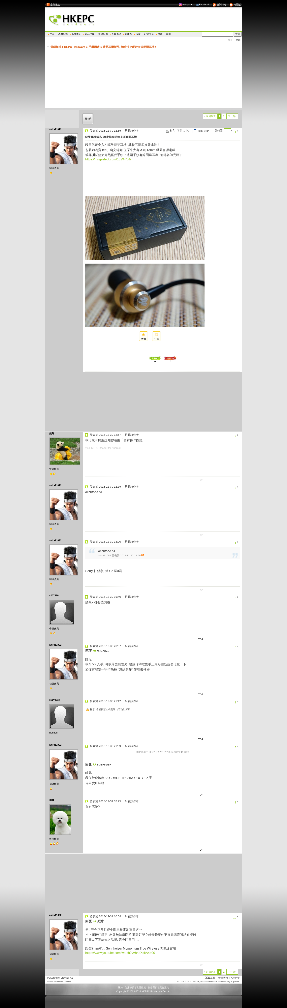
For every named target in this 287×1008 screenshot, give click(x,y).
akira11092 (55, 129)
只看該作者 (132, 130)
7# (94, 764)
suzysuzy (54, 700)
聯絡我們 (152, 987)
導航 (160, 34)
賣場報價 (103, 34)
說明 (168, 34)
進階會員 (54, 838)
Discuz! (65, 977)
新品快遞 (89, 34)
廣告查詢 (164, 987)
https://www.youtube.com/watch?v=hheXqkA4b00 (120, 953)
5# (94, 651)
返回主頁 (210, 977)
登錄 (238, 40)
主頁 (52, 34)
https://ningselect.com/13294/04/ (108, 159)
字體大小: (183, 130)
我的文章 (149, 34)
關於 (120, 987)
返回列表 (211, 116)
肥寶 (51, 800)
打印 (172, 130)
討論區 (128, 34)
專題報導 (63, 34)
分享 (156, 339)
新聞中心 (76, 34)
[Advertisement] (145, 80)
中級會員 (54, 469)
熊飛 (51, 433)
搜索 (138, 34)
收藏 (143, 339)
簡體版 (235, 4)
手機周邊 (94, 47)
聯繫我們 (223, 977)
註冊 (230, 40)
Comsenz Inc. (65, 982)
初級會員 (54, 168)
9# (94, 921)
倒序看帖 (203, 131)
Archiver (235, 977)
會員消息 (116, 34)
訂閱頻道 (219, 4)
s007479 (54, 595)
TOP (200, 480)
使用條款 (129, 987)
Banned (53, 732)
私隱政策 (141, 987)
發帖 (88, 118)
